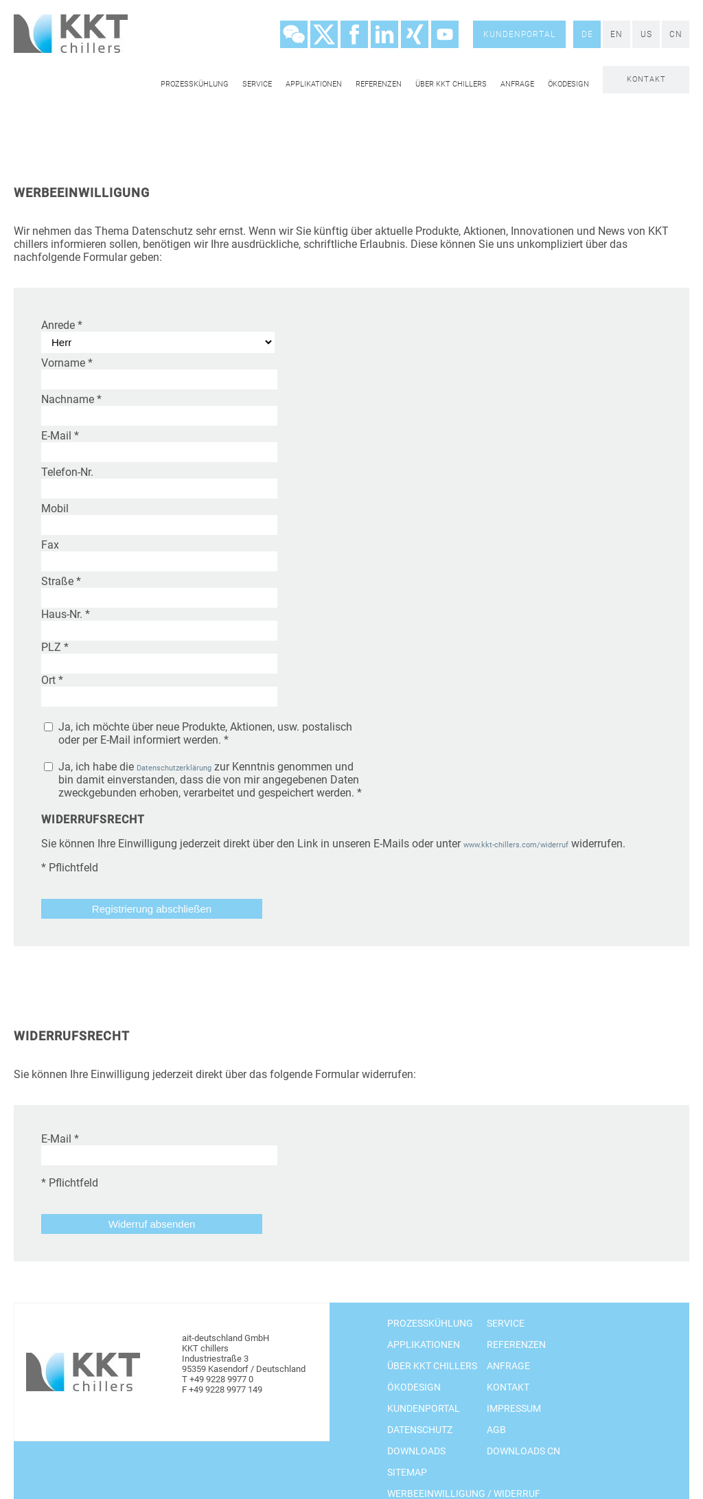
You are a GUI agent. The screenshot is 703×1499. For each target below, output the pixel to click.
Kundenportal (519, 34)
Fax (50, 544)
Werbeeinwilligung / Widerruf (463, 1493)
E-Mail (60, 435)
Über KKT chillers (451, 84)
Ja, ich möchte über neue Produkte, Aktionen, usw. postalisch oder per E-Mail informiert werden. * (205, 733)
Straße (61, 581)
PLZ (55, 647)
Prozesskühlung (195, 84)
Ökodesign (568, 84)
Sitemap (407, 1472)
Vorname (67, 362)
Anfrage (517, 84)
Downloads (416, 1450)
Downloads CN (523, 1450)
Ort (52, 680)
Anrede (61, 325)
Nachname (71, 399)
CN (675, 34)
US (646, 34)
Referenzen (379, 84)
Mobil (55, 508)
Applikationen (314, 84)
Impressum (514, 1408)
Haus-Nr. (65, 614)
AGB (496, 1429)
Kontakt (646, 79)
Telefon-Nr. (67, 472)
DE (587, 34)
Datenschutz (419, 1429)
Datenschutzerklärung (174, 768)
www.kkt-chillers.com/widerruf (515, 844)
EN (616, 34)
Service (257, 84)
